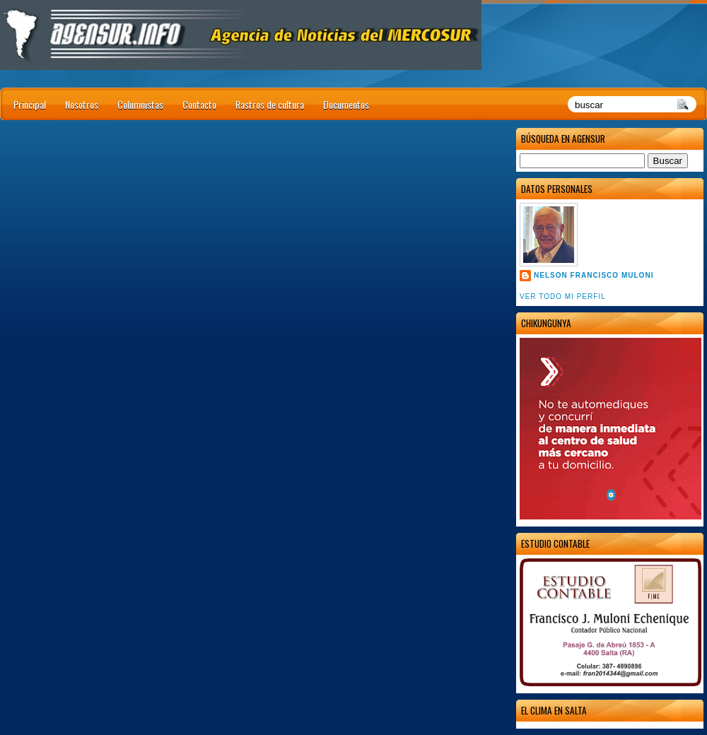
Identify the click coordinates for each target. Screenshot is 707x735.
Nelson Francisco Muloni (593, 275)
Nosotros (81, 104)
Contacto (199, 104)
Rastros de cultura (269, 104)
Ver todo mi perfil (563, 296)
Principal (29, 104)
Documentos (346, 104)
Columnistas (140, 104)
